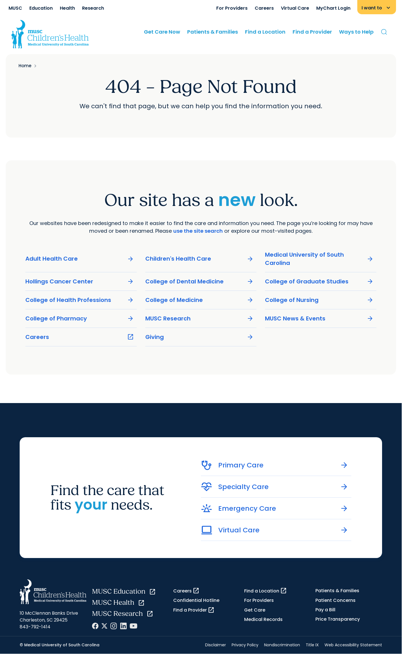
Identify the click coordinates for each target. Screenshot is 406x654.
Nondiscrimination (282, 645)
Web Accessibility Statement (353, 645)
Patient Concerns (335, 600)
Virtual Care (295, 8)
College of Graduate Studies (319, 281)
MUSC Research (199, 318)
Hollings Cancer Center (79, 281)
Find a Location (265, 31)
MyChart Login (333, 8)
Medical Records (263, 619)
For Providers (232, 8)
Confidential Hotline (196, 600)
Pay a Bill (325, 609)
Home (25, 66)
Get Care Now (162, 31)
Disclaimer (215, 645)
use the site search (198, 230)
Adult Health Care (79, 259)
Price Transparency (337, 619)
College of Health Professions (79, 300)
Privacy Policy (245, 645)
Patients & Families (212, 31)
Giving (199, 337)
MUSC (15, 8)
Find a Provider (312, 31)
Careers (264, 8)
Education (41, 8)
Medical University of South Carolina (319, 258)
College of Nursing (319, 300)
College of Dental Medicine (199, 281)
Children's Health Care (199, 259)
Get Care (254, 610)
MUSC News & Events (319, 318)
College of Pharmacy (79, 318)
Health (67, 8)
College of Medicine (199, 300)
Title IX (312, 645)
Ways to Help (356, 31)
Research (93, 8)
